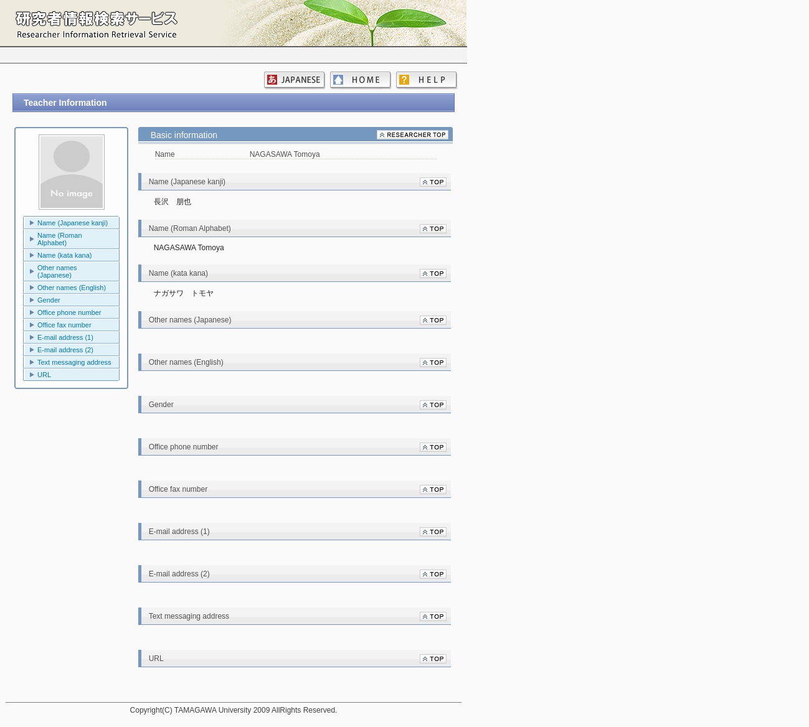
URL (44, 374)
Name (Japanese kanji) (72, 223)
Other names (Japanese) (57, 271)
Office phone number (69, 312)
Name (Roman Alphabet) (59, 239)
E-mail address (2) (65, 350)
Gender (48, 300)
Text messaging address (74, 362)
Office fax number (64, 325)
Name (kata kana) (64, 255)
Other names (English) (71, 287)
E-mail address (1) (65, 337)
